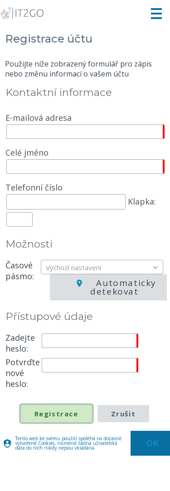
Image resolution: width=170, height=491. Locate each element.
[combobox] (102, 267)
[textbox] (104, 267)
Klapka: (80, 203)
